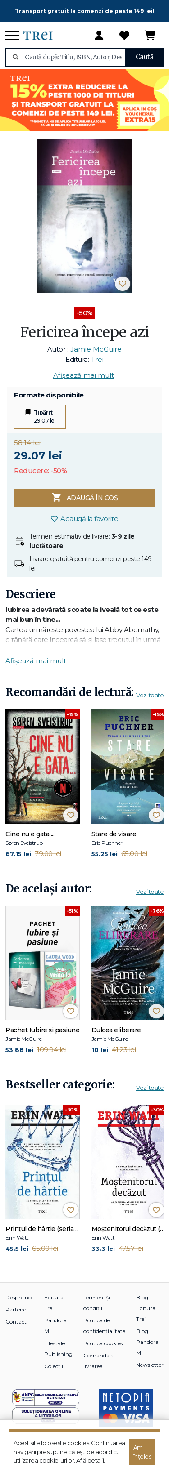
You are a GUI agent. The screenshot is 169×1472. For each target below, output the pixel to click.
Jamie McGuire (96, 349)
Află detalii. (90, 1460)
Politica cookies (103, 1343)
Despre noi (19, 1297)
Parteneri (17, 1309)
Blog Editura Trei (145, 1308)
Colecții (53, 1366)
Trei (97, 359)
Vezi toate (150, 695)
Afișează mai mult (83, 375)
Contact (16, 1321)
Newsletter (150, 1364)
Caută (145, 57)
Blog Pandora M (147, 1342)
